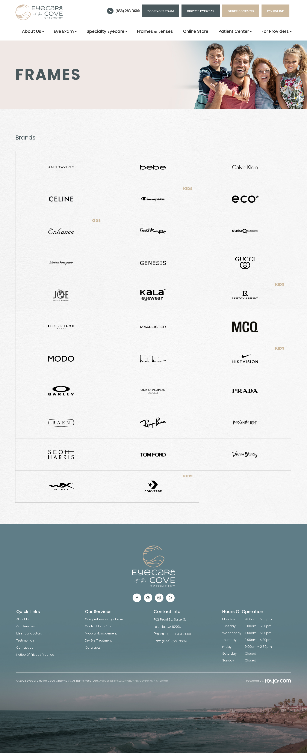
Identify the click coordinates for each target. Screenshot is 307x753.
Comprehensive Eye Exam (105, 619)
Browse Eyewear (200, 11)
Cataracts (93, 646)
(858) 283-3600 (128, 11)
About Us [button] (33, 31)
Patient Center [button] (235, 31)
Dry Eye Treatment (99, 639)
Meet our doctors (30, 633)
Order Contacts (241, 11)
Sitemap (162, 681)
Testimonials (26, 639)
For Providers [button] (277, 31)
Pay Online (275, 11)
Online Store (195, 31)
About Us (23, 619)
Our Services (26, 626)
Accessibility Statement (115, 681)
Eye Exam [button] (65, 31)
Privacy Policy (144, 681)
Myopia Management (102, 633)
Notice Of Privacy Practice (36, 653)
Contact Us (25, 646)
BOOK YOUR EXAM (160, 11)
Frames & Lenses (155, 31)
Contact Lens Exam (100, 626)
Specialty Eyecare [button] (107, 31)
